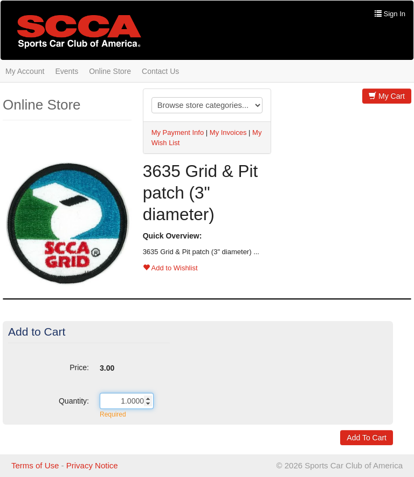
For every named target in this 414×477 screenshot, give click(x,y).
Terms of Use (35, 465)
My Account (24, 71)
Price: (79, 367)
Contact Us (160, 71)
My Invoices (228, 132)
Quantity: (74, 401)
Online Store (110, 71)
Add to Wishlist (170, 268)
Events (66, 71)
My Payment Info (177, 132)
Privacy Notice (92, 465)
